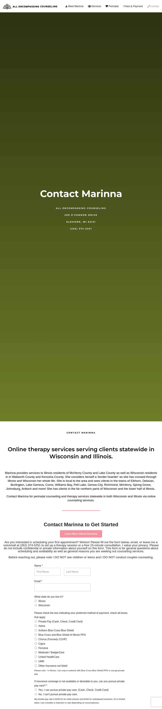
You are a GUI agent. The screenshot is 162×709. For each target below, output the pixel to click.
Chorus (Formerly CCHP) (52, 638)
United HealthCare (48, 656)
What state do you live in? (48, 597)
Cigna (41, 643)
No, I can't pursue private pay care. (58, 693)
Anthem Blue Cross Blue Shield (56, 630)
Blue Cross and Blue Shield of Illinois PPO (62, 634)
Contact (153, 6)
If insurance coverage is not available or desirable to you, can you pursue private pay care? (79, 682)
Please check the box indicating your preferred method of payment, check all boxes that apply (81, 615)
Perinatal (111, 6)
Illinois (41, 601)
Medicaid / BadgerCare (51, 651)
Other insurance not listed (52, 664)
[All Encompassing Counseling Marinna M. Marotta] (30, 6)
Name (38, 565)
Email (38, 581)
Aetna (41, 626)
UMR (41, 660)
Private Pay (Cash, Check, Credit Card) (60, 621)
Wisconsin (44, 605)
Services (94, 6)
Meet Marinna (74, 6)
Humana (43, 647)
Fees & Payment (133, 6)
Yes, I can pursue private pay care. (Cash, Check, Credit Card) (73, 689)
